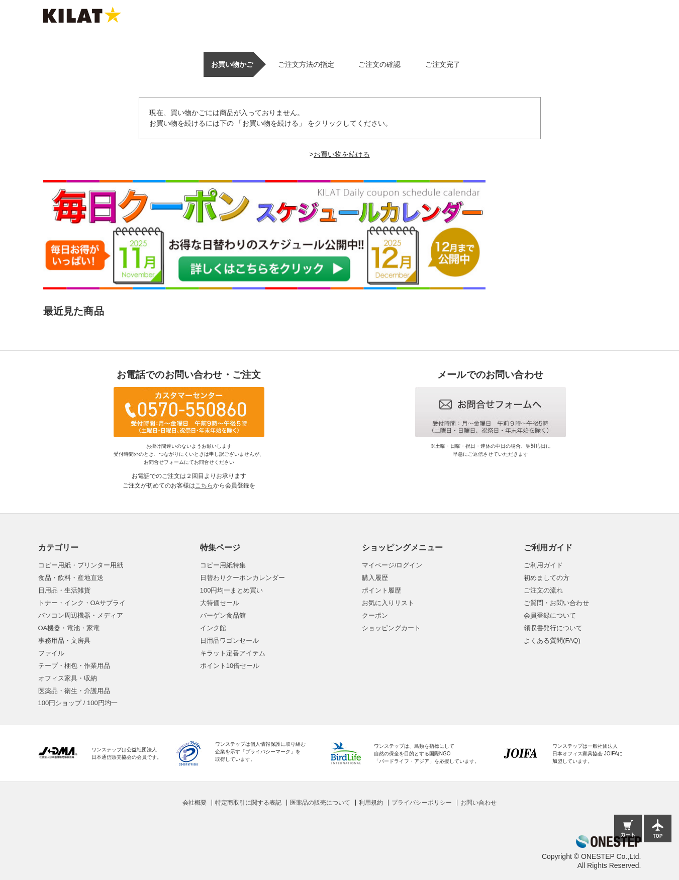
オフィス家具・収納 (67, 678)
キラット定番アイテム (232, 653)
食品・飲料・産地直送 (71, 577)
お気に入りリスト (388, 603)
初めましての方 (546, 577)
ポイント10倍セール (229, 665)
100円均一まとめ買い (231, 590)
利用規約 (371, 802)
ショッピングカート (391, 628)
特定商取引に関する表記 (248, 802)
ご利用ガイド (543, 565)
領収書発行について (553, 628)
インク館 (213, 628)
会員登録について (550, 615)
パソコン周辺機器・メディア (80, 615)
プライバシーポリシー (422, 802)
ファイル (51, 653)
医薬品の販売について (320, 802)
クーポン (375, 615)
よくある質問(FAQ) (552, 640)
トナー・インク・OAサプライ (82, 603)
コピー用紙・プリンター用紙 (80, 565)
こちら (204, 485)
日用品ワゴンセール (229, 640)
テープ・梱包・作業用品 (74, 665)
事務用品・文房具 (64, 640)
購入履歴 (375, 577)
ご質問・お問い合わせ (556, 603)
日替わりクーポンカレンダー (242, 577)
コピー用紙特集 (223, 565)
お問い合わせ (478, 802)
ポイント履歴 (381, 590)
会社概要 (194, 802)
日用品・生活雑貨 (64, 590)
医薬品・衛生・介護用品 (74, 691)
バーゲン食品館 (223, 615)
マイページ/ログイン (392, 565)
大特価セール (219, 603)
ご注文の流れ (543, 590)
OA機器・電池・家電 (69, 628)
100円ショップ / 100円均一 (78, 703)
